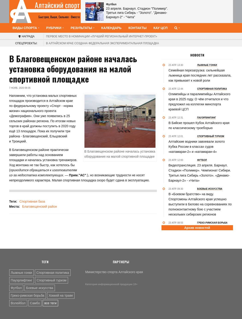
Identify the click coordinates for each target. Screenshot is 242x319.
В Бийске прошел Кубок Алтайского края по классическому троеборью (199, 125)
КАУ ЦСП (160, 28)
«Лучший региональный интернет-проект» (101, 36)
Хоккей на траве (61, 295)
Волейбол (18, 303)
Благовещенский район (39, 206)
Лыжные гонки (21, 273)
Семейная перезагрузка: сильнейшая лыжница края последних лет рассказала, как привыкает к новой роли (200, 75)
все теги (50, 303)
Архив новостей (197, 228)
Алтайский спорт (57, 5)
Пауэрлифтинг (21, 280)
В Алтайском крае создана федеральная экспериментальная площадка (102, 43)
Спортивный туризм (51, 280)
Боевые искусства (39, 288)
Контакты (137, 28)
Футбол (16, 288)
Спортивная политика (52, 273)
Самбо (35, 303)
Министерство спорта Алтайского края (114, 272)
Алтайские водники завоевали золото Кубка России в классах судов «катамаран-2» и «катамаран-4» (197, 147)
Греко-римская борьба (27, 295)
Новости (197, 55)
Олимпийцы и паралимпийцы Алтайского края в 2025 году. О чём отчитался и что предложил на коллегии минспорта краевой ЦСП (199, 101)
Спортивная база (32, 201)
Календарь (111, 28)
